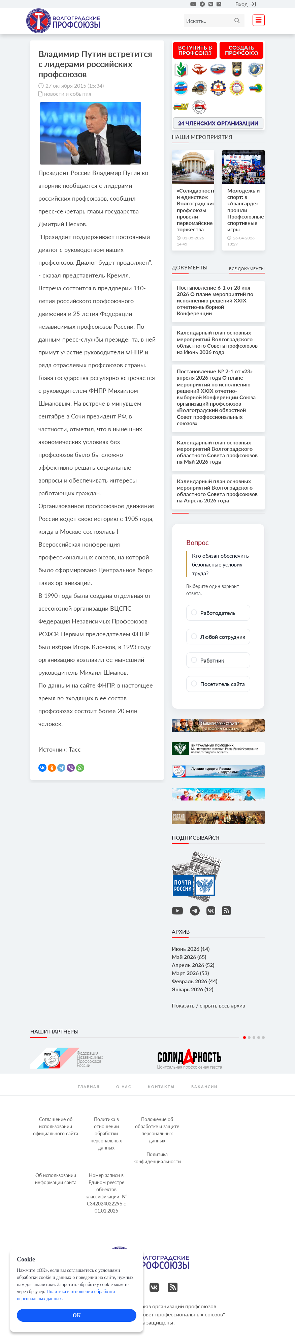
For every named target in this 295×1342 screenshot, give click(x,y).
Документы (189, 267)
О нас (123, 1086)
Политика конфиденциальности (157, 1157)
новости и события (67, 93)
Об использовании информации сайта (55, 1178)
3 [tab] (254, 1037)
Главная (89, 1086)
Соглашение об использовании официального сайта (55, 1126)
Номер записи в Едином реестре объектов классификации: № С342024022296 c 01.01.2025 (106, 1193)
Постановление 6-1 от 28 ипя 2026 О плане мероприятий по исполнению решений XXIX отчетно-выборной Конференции (215, 300)
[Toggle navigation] (257, 19)
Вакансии (204, 1086)
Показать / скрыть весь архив (208, 1005)
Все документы (247, 268)
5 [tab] (263, 1037)
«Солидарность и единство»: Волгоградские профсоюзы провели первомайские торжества (196, 209)
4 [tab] (258, 1037)
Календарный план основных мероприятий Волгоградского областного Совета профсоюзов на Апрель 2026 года (217, 491)
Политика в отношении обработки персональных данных (106, 1133)
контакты (161, 1086)
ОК (76, 1315)
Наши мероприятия (202, 137)
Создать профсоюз (241, 50)
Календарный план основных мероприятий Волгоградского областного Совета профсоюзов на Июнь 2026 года (217, 342)
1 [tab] (244, 1037)
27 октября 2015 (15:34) (74, 85)
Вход (245, 4)
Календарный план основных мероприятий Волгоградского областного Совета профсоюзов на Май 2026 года (217, 452)
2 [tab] (249, 1037)
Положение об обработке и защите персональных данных (157, 1129)
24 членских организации (218, 123)
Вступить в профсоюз (195, 50)
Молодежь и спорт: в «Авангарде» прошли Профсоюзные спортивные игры (245, 209)
